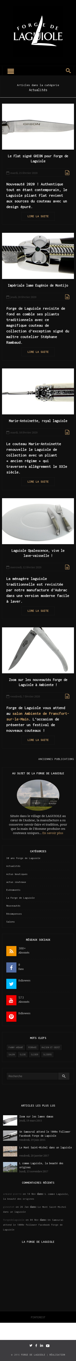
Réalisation (57, 1354)
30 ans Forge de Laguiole (23, 858)
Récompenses (14, 913)
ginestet (8, 1207)
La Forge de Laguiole (20, 897)
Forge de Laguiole (33, 1354)
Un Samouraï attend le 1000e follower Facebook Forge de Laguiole (33, 1224)
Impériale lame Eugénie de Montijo (38, 285)
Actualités (13, 866)
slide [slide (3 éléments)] (23, 1054)
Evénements (13, 890)
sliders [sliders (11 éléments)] (47, 1054)
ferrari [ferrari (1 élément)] (32, 1047)
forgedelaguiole (13, 1219)
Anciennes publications (56, 759)
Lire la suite (38, 216)
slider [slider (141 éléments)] (34, 1054)
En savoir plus (52, 833)
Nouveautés (13, 905)
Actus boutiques (17, 874)
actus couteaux (16, 882)
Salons (10, 921)
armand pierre (12, 1194)
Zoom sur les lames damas (36, 1116)
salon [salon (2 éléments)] (12, 1054)
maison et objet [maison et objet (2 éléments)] (51, 1047)
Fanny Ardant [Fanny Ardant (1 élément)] (16, 1047)
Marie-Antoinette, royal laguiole (38, 421)
